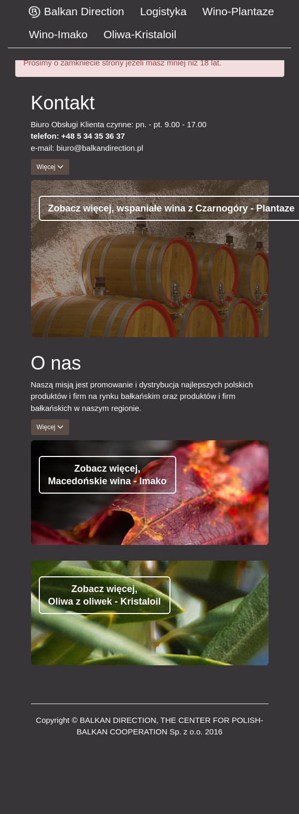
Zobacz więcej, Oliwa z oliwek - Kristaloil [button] (104, 595)
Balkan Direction (76, 13)
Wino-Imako (58, 34)
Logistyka (163, 11)
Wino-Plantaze (238, 11)
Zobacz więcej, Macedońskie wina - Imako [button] (107, 474)
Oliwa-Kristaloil (139, 34)
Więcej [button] (50, 167)
